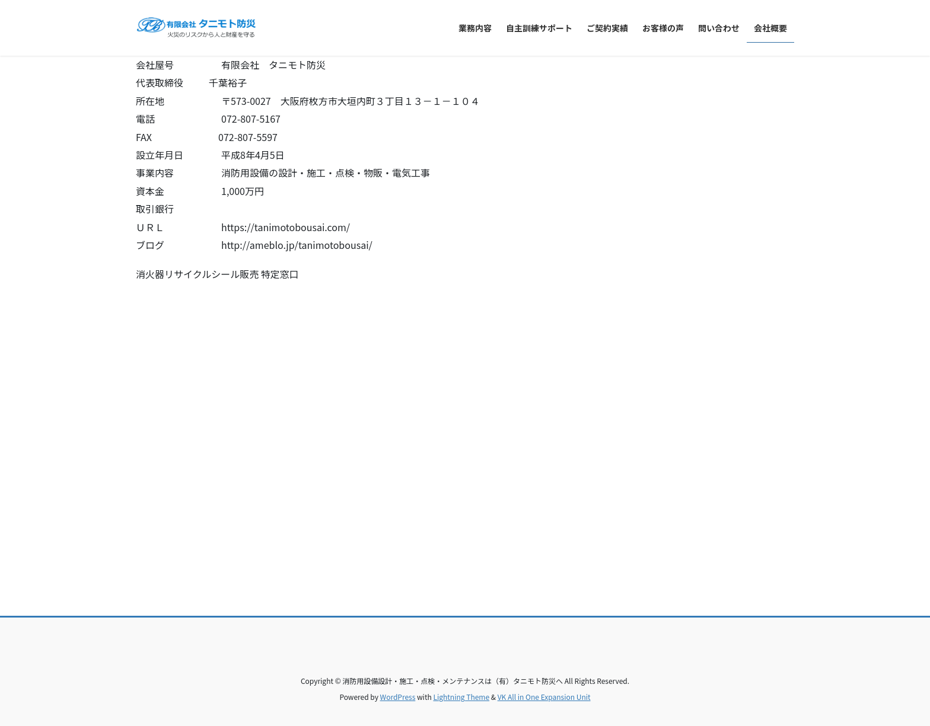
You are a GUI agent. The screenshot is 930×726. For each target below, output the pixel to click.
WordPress (398, 697)
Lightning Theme (461, 697)
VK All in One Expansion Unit (544, 697)
